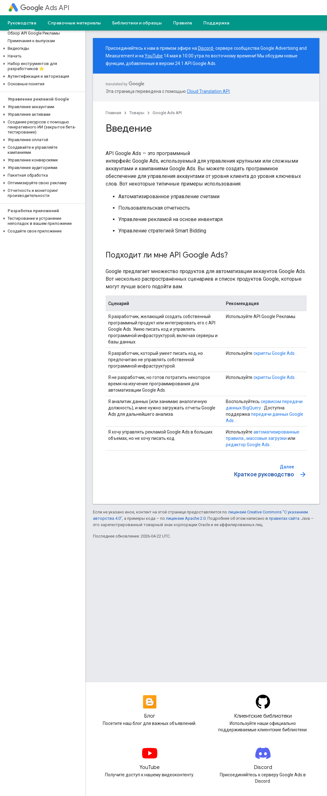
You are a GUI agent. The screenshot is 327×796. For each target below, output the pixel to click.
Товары (136, 112)
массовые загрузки (266, 438)
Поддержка (216, 23)
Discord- (206, 48)
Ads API (44, 7)
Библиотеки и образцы (137, 23)
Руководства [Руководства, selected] (22, 23)
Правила (182, 23)
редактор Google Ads (248, 444)
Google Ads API (167, 112)
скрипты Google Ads (274, 353)
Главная (113, 112)
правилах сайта (284, 518)
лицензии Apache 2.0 (186, 518)
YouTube (154, 55)
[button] (41, 48)
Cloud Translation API (208, 91)
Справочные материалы (74, 23)
